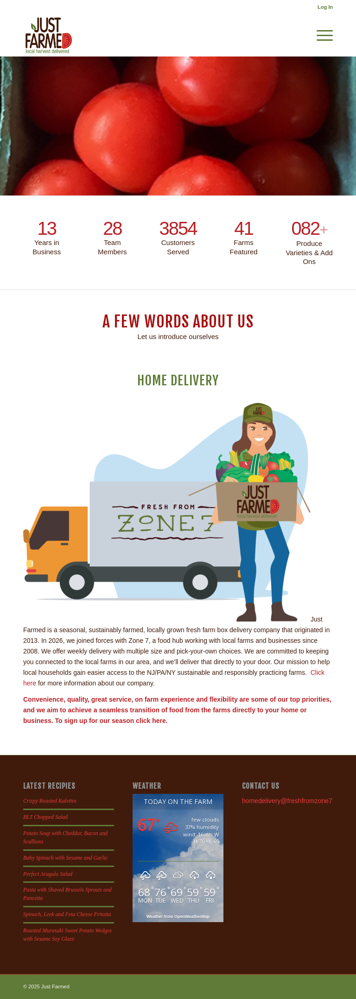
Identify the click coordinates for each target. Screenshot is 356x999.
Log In (325, 7)
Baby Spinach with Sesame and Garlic (65, 857)
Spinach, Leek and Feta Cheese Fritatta (67, 914)
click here (151, 720)
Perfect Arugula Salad (47, 874)
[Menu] (320, 35)
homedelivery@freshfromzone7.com (294, 800)
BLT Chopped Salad (45, 817)
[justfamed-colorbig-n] (48, 35)
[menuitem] (323, 7)
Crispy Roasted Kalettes (49, 801)
